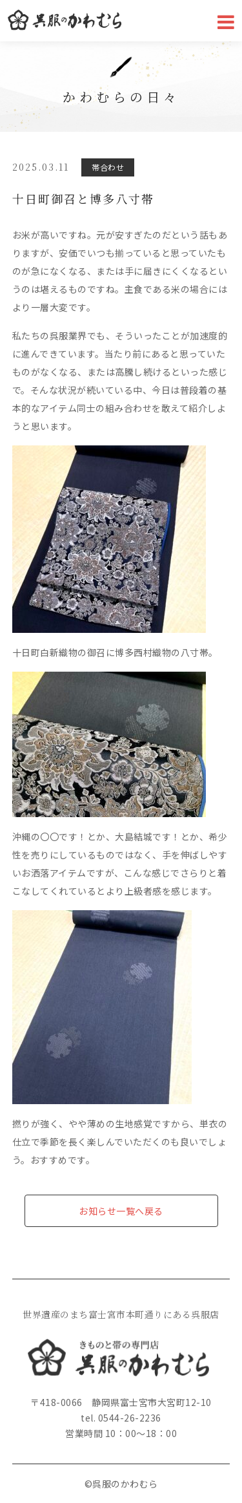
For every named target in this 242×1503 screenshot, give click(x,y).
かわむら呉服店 (64, 20)
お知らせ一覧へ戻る (121, 1210)
